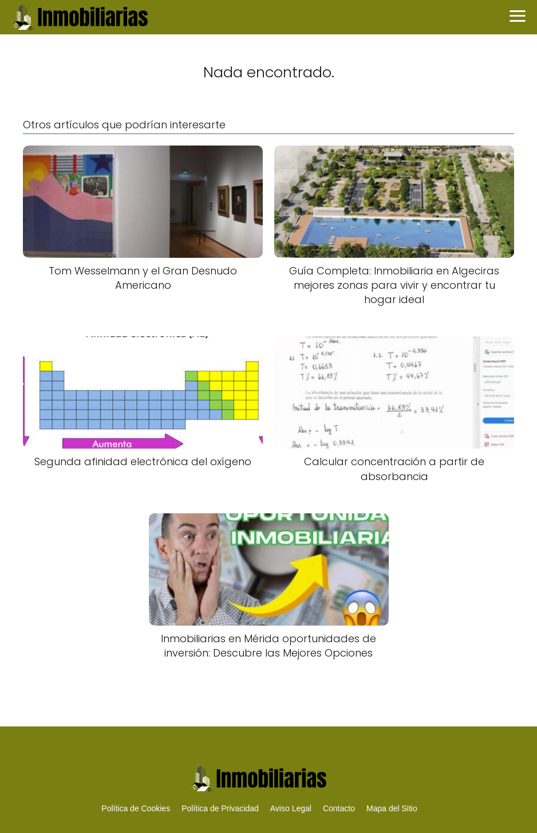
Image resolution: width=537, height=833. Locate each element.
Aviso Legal (290, 808)
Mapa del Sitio (391, 808)
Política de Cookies (135, 808)
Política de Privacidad (220, 808)
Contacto (339, 808)
